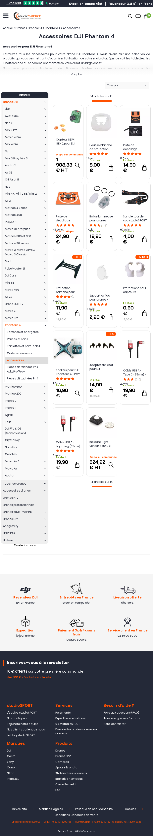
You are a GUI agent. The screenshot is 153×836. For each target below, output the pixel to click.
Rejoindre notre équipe (22, 724)
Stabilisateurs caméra (71, 773)
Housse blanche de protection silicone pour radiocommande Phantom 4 (101, 147)
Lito (57, 790)
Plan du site (19, 809)
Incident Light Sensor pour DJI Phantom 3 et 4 (100, 444)
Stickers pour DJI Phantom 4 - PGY (68, 372)
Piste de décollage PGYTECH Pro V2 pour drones (67, 218)
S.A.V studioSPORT (67, 724)
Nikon (10, 773)
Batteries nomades (69, 779)
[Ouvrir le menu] (5, 16)
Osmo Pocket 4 (66, 784)
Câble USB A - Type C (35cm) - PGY (134, 372)
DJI (9, 751)
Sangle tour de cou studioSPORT (135, 218)
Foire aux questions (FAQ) (121, 713)
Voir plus (76, 74)
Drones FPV (63, 756)
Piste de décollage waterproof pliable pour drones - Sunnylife (131, 147)
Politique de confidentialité (94, 809)
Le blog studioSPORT (21, 735)
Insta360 (13, 779)
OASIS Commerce (85, 831)
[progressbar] (102, 101)
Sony (10, 762)
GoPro (11, 756)
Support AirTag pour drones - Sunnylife (99, 298)
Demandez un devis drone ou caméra (76, 731)
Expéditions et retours (70, 718)
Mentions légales (51, 809)
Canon (12, 767)
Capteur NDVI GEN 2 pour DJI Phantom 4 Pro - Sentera (67, 141)
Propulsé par (65, 831)
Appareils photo (66, 767)
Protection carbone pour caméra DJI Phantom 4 (65, 290)
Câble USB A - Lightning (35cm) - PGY (68, 444)
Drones (60, 751)
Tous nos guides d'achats (122, 718)
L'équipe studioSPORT (22, 713)
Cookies (130, 809)
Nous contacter (115, 724)
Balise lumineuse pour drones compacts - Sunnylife (101, 218)
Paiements (63, 713)
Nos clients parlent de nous (26, 729)
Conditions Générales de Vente (76, 815)
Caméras (62, 762)
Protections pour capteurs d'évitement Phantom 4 (134, 290)
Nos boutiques (17, 718)
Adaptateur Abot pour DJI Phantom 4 (101, 367)
